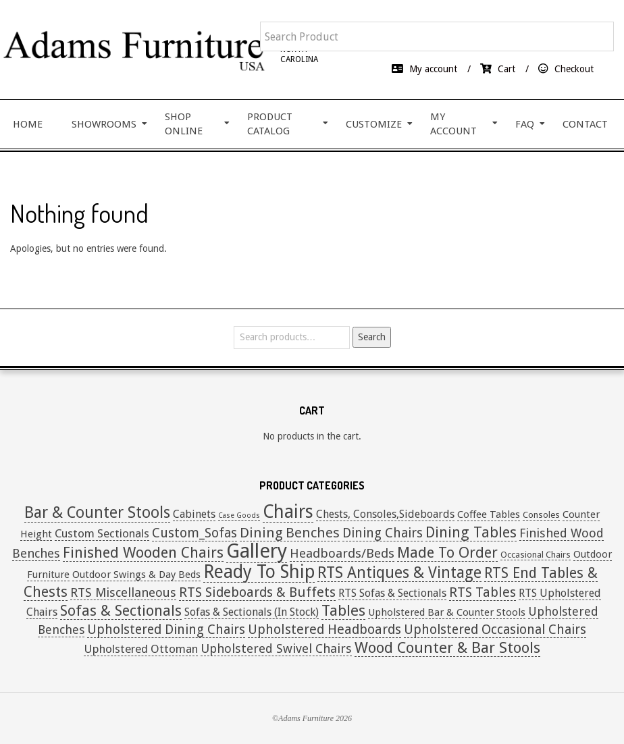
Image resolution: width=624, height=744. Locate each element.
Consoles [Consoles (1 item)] (541, 515)
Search (372, 336)
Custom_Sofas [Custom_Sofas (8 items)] (194, 533)
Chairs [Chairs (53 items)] (288, 511)
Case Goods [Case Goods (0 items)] (239, 515)
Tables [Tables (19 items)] (343, 610)
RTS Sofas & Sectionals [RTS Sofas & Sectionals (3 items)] (392, 593)
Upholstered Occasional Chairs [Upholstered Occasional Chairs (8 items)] (495, 629)
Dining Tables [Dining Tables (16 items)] (471, 532)
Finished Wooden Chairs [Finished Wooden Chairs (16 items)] (143, 552)
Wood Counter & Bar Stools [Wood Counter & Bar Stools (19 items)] (447, 647)
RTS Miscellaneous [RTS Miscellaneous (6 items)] (123, 592)
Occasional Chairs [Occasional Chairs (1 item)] (535, 555)
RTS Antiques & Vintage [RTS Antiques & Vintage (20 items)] (399, 572)
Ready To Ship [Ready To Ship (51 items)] (259, 571)
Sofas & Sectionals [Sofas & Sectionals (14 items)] (121, 610)
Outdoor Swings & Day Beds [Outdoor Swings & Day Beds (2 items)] (136, 574)
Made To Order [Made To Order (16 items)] (447, 552)
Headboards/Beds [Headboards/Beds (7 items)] (342, 553)
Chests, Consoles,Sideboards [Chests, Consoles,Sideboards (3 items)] (385, 514)
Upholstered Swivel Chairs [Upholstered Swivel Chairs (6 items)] (276, 648)
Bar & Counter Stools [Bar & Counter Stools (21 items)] (97, 513)
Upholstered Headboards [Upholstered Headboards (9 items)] (324, 629)
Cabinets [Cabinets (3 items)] (194, 514)
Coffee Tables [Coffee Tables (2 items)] (488, 514)
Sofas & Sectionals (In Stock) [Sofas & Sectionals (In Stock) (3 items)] (251, 612)
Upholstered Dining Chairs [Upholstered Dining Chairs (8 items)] (166, 629)
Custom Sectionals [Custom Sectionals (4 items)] (102, 533)
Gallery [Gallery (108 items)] (256, 550)
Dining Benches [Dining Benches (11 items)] (290, 533)
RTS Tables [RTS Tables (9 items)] (482, 592)
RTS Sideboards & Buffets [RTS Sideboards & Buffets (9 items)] (257, 592)
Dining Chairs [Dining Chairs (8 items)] (382, 533)
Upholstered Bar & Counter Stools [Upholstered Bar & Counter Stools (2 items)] (446, 612)
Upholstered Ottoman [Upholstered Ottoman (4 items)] (141, 649)
